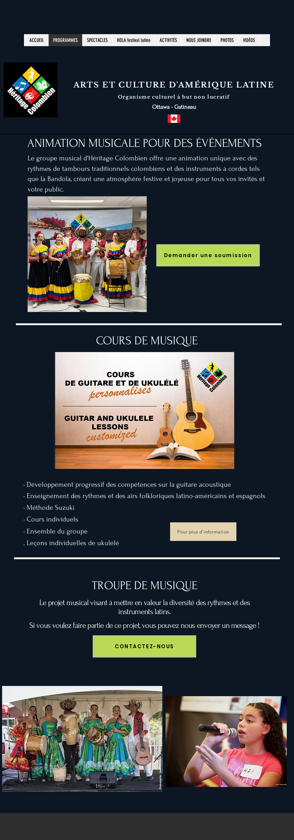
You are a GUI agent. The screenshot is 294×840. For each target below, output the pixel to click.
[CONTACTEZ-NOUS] (144, 646)
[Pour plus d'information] (203, 531)
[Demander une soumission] (208, 255)
